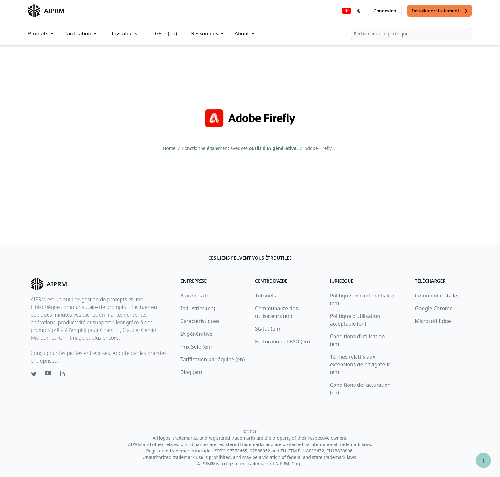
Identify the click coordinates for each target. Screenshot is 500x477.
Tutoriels (265, 295)
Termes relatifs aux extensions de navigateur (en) (360, 364)
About (245, 33)
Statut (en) (267, 328)
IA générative (196, 333)
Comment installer (437, 295)
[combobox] (411, 34)
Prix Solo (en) (196, 346)
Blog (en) (191, 372)
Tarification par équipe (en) (212, 359)
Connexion (384, 11)
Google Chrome (433, 308)
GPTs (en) (166, 33)
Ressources (207, 33)
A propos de (194, 295)
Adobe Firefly (318, 148)
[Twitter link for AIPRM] (34, 374)
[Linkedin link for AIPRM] (64, 374)
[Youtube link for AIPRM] (48, 374)
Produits (41, 33)
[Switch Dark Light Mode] (359, 10)
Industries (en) (197, 308)
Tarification (81, 33)
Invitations (124, 33)
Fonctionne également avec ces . (240, 148)
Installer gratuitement (440, 11)
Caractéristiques (199, 321)
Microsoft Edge (433, 321)
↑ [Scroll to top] (483, 460)
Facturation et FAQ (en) (282, 341)
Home (170, 148)
